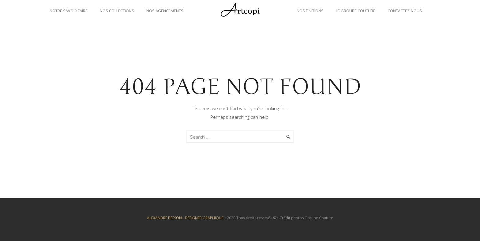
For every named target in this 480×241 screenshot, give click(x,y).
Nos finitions (310, 10)
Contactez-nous (405, 10)
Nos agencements (164, 10)
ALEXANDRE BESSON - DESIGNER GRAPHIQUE (185, 217)
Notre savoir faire (69, 10)
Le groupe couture (355, 10)
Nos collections (117, 10)
